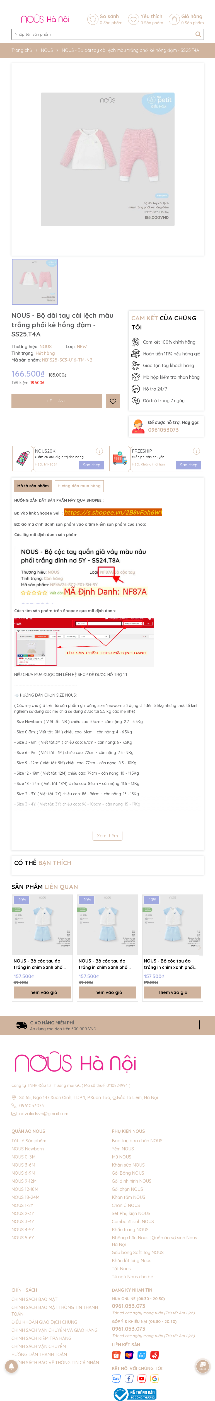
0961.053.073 (128, 1306)
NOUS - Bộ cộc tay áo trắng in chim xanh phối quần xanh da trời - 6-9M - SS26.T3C (41, 964)
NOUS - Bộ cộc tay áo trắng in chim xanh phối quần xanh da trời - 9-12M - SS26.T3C (107, 964)
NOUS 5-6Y (22, 1237)
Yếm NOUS (123, 1149)
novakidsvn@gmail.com (43, 1114)
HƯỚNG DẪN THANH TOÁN (39, 1355)
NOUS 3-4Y (22, 1221)
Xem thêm (107, 835)
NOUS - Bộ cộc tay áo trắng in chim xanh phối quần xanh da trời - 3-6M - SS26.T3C (171, 964)
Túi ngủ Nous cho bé (132, 1276)
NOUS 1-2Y (22, 1205)
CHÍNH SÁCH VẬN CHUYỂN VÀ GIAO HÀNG (54, 1330)
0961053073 (163, 429)
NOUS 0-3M (23, 1157)
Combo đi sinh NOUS (133, 1221)
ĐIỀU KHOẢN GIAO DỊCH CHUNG (44, 1322)
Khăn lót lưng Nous (131, 1260)
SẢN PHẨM (44, 887)
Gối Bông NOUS (128, 1173)
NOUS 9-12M (24, 1181)
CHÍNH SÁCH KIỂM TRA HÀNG (41, 1338)
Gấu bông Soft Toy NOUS (138, 1252)
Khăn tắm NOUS (128, 1197)
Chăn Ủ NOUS (126, 1205)
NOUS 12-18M (24, 1189)
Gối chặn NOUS (127, 1189)
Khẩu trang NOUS (130, 1229)
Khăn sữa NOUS (128, 1165)
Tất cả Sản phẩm (28, 1140)
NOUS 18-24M (25, 1197)
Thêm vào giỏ (42, 992)
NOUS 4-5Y (22, 1229)
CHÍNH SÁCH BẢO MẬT (34, 1299)
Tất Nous (121, 1268)
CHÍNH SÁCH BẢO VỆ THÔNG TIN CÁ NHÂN (55, 1363)
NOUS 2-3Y (22, 1213)
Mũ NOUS (121, 1157)
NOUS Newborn (27, 1149)
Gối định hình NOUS (131, 1181)
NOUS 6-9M (23, 1173)
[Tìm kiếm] (198, 34)
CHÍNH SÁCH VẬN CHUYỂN (38, 1346)
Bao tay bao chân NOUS (137, 1140)
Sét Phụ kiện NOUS (131, 1213)
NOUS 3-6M (23, 1165)
